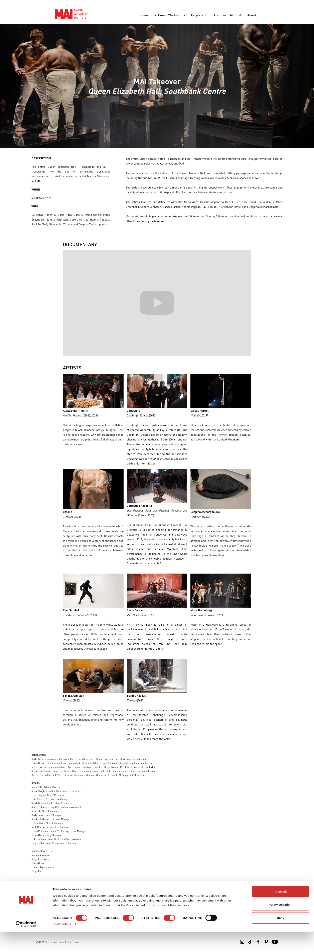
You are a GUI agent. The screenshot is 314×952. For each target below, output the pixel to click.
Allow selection (280, 924)
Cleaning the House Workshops (162, 15)
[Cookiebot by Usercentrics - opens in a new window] (25, 944)
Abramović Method (227, 15)
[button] (199, 15)
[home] (71, 14)
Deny (280, 937)
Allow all (281, 911)
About (251, 15)
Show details (61, 944)
